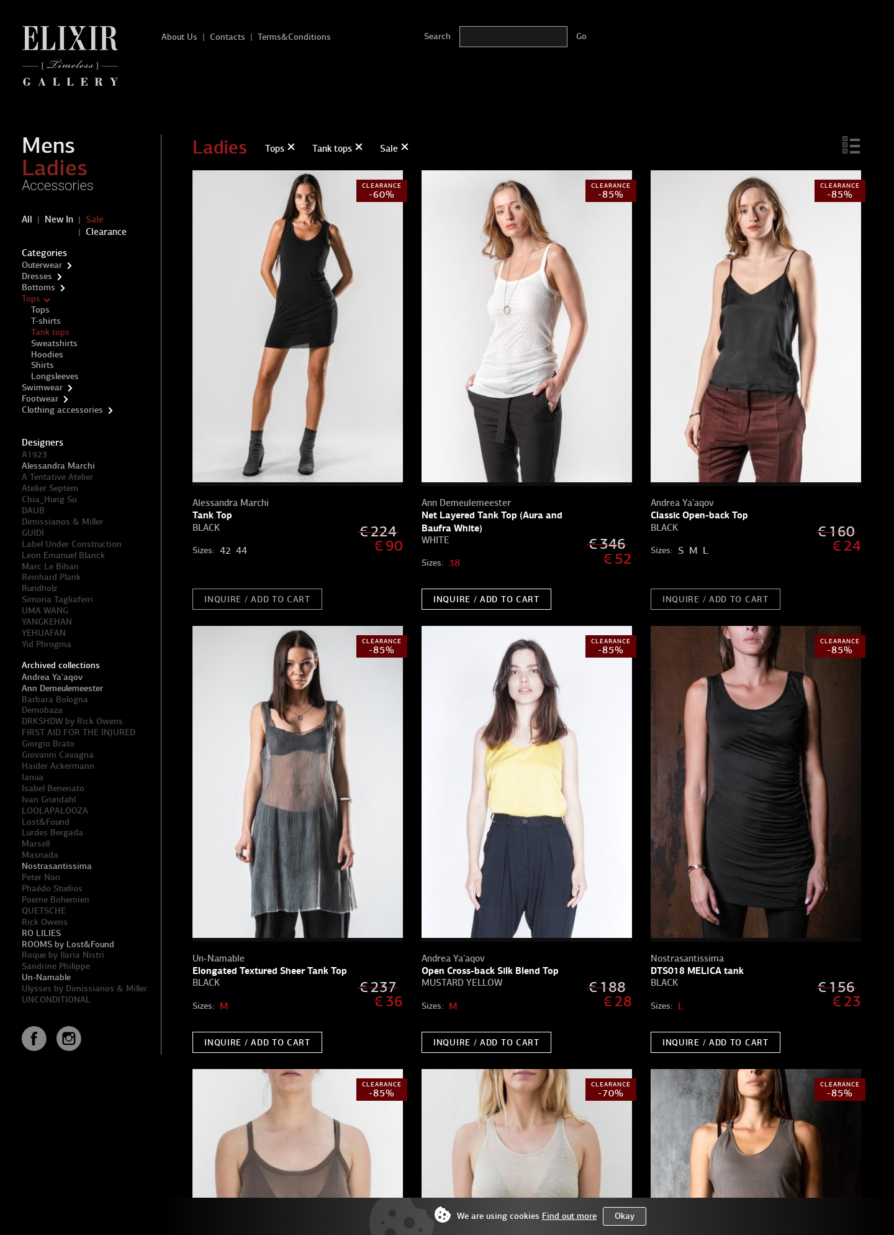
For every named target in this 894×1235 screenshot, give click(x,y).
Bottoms (38, 287)
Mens (48, 145)
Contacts (227, 37)
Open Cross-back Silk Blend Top (490, 970)
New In (59, 219)
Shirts (42, 365)
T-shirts (46, 321)
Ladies (55, 167)
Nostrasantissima (57, 866)
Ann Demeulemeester (62, 688)
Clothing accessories (62, 410)
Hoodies (47, 354)
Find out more (569, 1216)
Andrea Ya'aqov (52, 677)
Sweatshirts (54, 343)
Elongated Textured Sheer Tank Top (269, 970)
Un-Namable (46, 977)
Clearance (106, 231)
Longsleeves (55, 376)
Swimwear (42, 387)
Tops (31, 298)
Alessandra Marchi (58, 466)
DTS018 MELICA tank (697, 970)
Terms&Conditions (294, 37)
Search (437, 36)
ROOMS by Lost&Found (68, 944)
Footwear (40, 398)
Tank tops (50, 332)
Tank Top (212, 515)
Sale (95, 219)
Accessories (58, 185)
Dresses (37, 276)
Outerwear (42, 265)
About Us (179, 37)
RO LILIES (41, 933)
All (27, 219)
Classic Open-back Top (699, 515)
